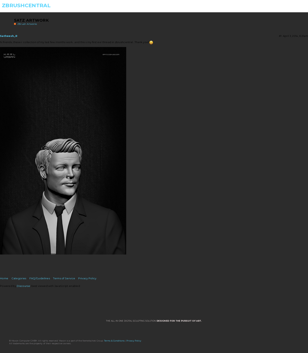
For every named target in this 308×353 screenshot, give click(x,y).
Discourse (23, 285)
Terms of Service (64, 278)
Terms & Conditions (114, 341)
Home (4, 278)
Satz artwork (31, 20)
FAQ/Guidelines (39, 278)
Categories (19, 278)
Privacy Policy (87, 278)
